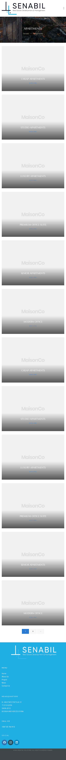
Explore (33, 83)
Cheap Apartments (33, 79)
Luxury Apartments (33, 176)
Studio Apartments (33, 127)
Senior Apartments (33, 273)
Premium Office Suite (33, 224)
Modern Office (33, 321)
